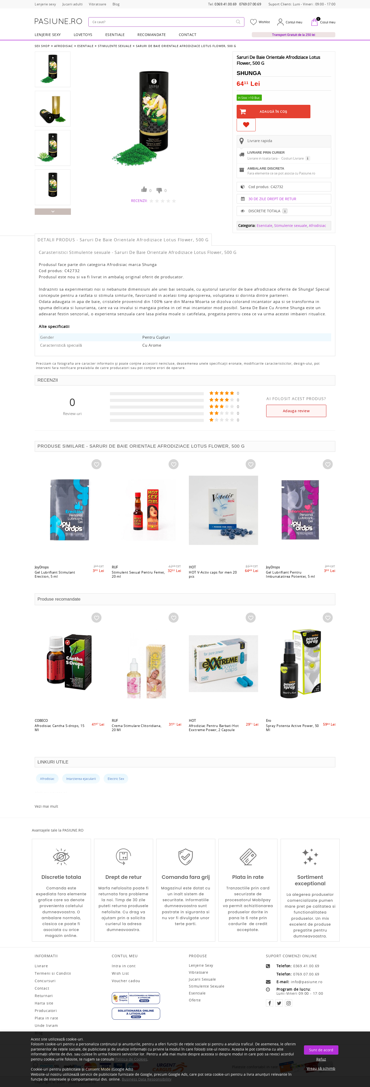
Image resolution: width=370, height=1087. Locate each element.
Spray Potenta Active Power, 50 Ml (292, 727)
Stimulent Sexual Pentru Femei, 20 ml (138, 574)
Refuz (321, 1059)
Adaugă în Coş (274, 111)
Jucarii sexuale (202, 979)
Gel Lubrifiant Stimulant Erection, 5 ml (55, 574)
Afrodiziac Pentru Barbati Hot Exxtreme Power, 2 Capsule (214, 727)
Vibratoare (198, 972)
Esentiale (115, 34)
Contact (188, 34)
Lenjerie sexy (201, 965)
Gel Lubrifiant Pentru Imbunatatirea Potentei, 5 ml (290, 574)
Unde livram (46, 1026)
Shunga (249, 73)
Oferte (195, 1000)
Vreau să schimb (321, 1068)
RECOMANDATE (151, 34)
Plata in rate (46, 1018)
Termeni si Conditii (53, 973)
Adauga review (296, 410)
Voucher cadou (126, 981)
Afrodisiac (63, 46)
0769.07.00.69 (250, 4)
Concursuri (45, 981)
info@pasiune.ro (306, 982)
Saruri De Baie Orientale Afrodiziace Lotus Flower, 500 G (186, 46)
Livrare (41, 966)
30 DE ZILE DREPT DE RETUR (272, 198)
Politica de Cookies (131, 1059)
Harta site (44, 1003)
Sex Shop (42, 46)
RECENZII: (139, 200)
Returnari (44, 996)
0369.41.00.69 (226, 4)
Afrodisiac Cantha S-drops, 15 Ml (59, 727)
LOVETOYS (83, 34)
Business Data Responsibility (146, 1079)
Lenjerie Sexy (48, 34)
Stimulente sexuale (115, 46)
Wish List (120, 973)
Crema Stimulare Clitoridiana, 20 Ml (136, 727)
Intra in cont (123, 966)
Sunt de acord (321, 1049)
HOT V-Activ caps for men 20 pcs (213, 574)
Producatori (46, 1011)
